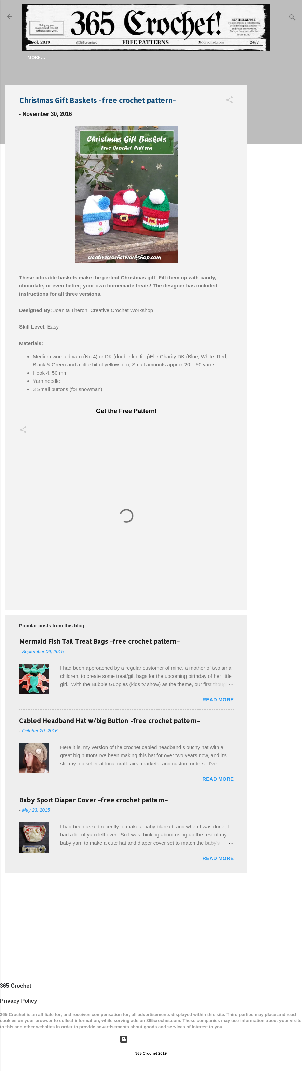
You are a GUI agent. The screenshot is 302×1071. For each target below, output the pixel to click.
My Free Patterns (186, 57)
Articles (232, 57)
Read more (218, 701)
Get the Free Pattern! (126, 412)
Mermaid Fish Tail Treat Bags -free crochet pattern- (99, 642)
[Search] (292, 18)
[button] (229, 102)
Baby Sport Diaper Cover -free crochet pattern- (93, 801)
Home (65, 57)
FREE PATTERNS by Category (118, 57)
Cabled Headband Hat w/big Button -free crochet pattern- (109, 722)
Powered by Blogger (151, 1039)
